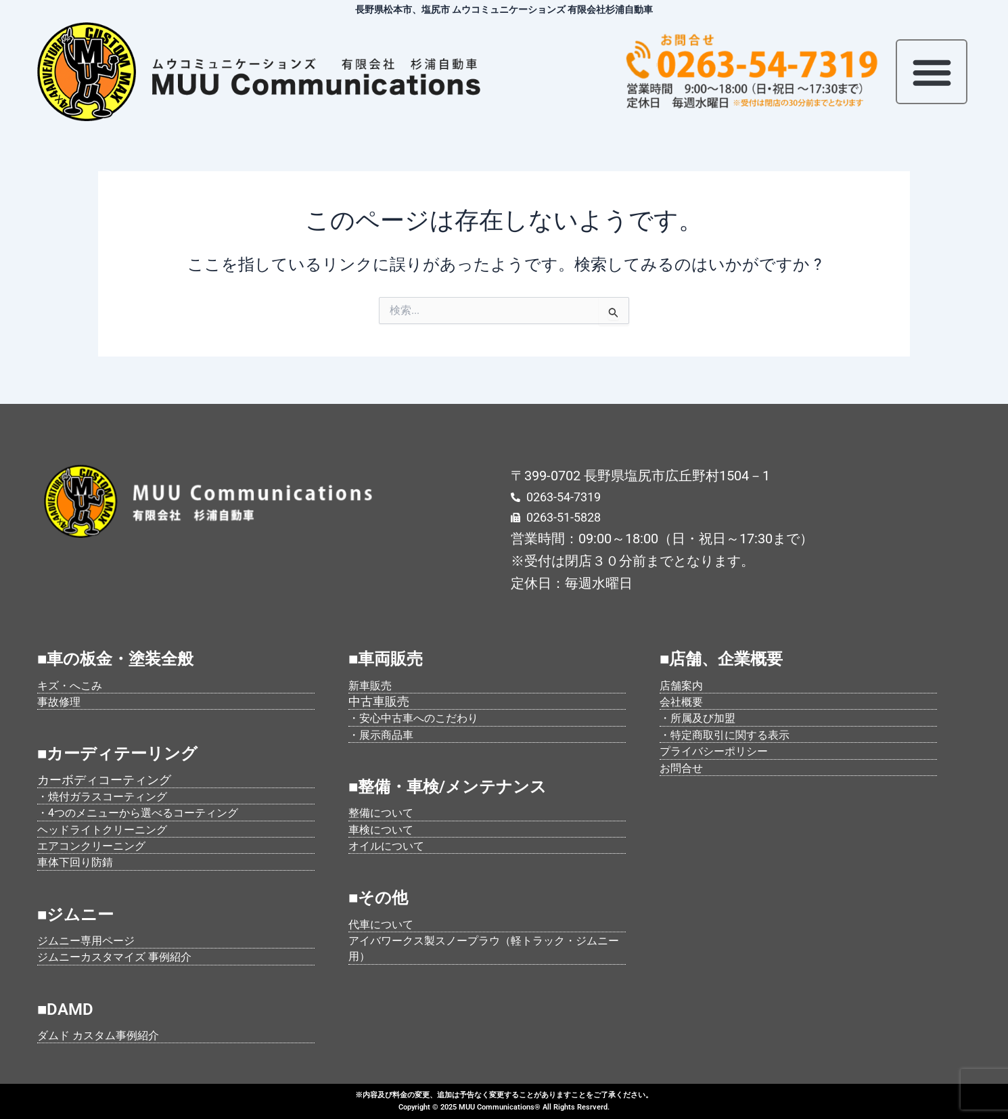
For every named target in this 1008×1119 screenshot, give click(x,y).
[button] (931, 72)
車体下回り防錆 (79, 861)
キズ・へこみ (73, 685)
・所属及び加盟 (702, 717)
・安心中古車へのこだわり (421, 717)
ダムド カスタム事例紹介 (105, 1035)
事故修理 (61, 701)
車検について (384, 829)
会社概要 (684, 701)
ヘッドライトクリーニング (110, 829)
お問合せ (684, 767)
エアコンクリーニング (98, 845)
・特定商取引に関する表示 (733, 734)
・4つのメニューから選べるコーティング (150, 812)
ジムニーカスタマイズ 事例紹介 (123, 956)
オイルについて (391, 845)
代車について (384, 924)
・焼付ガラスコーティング (110, 796)
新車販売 (372, 685)
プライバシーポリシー (720, 751)
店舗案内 (684, 685)
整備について (384, 812)
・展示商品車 (384, 734)
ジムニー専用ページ (92, 940)
